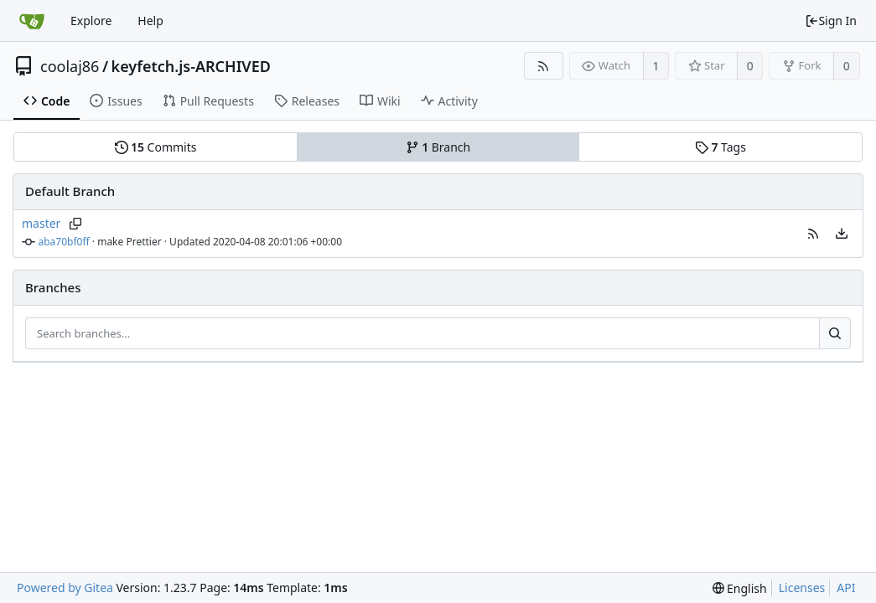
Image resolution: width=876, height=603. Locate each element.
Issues (116, 101)
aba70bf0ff (64, 241)
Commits (156, 147)
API (846, 587)
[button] (813, 233)
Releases (307, 101)
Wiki (380, 101)
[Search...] (835, 333)
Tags (720, 147)
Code (46, 101)
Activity (449, 101)
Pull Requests (208, 101)
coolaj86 (69, 66)
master (41, 223)
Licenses (802, 587)
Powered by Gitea (65, 587)
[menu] (841, 233)
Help (150, 20)
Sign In (831, 20)
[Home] (31, 21)
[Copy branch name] (75, 223)
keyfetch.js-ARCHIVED (191, 66)
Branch (438, 147)
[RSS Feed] (543, 66)
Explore (90, 20)
